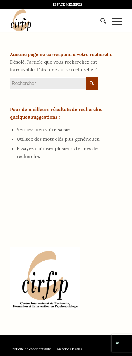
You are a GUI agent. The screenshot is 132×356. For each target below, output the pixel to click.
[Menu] (114, 20)
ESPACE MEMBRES (67, 4)
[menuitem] (67, 4)
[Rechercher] (100, 20)
